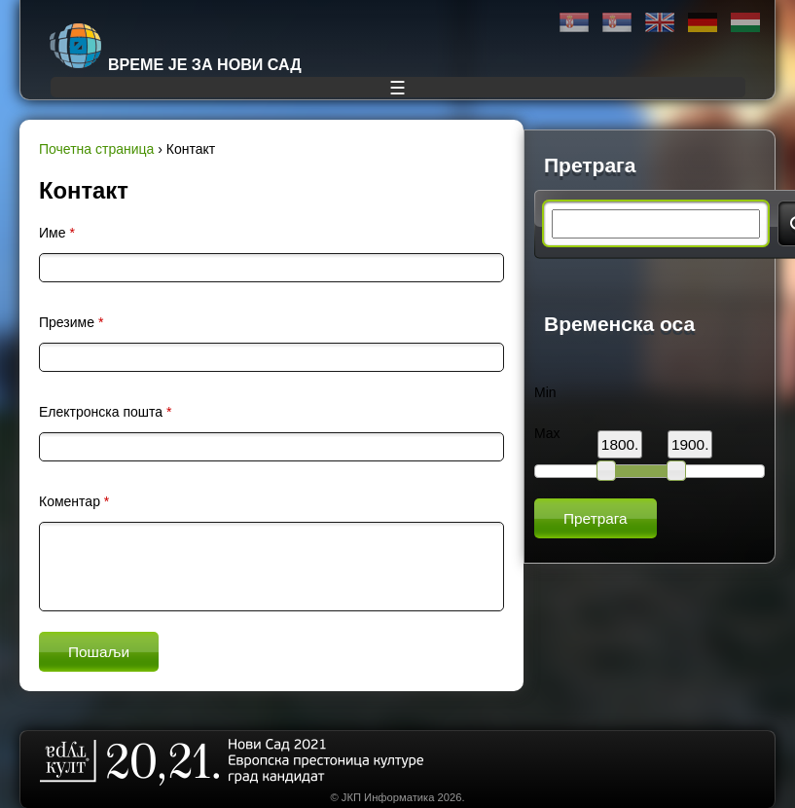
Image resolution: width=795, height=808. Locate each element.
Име (57, 232)
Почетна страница (96, 149)
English (659, 23)
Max (547, 433)
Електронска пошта (105, 412)
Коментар (74, 501)
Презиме (71, 322)
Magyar (745, 23)
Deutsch (702, 23)
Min (545, 392)
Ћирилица (574, 23)
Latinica (617, 23)
